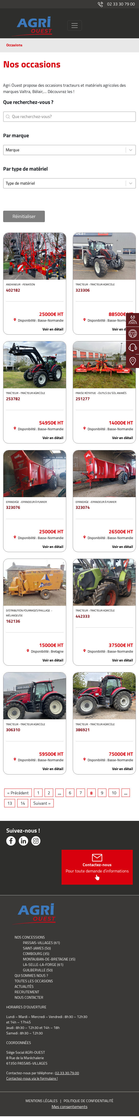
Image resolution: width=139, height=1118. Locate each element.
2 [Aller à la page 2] (49, 793)
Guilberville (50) (38, 970)
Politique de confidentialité (88, 1100)
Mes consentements (69, 1107)
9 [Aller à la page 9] (102, 793)
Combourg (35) (36, 953)
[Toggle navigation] (74, 25)
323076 (13, 507)
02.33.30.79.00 (67, 1073)
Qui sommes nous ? (31, 975)
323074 (83, 507)
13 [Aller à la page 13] (9, 803)
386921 (83, 729)
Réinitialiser (24, 216)
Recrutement (27, 992)
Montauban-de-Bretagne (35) (49, 959)
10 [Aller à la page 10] (114, 793)
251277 (83, 398)
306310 (13, 729)
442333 (83, 616)
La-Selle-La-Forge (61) (43, 964)
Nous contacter (29, 997)
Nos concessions (30, 937)
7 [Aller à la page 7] (81, 793)
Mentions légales (42, 1100)
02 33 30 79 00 (116, 4)
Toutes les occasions (34, 981)
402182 (13, 290)
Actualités (24, 986)
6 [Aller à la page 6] (70, 793)
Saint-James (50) (37, 948)
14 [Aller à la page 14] (22, 803)
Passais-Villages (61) (41, 942)
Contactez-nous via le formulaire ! (32, 1078)
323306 (83, 290)
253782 (13, 398)
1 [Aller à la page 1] (38, 793)
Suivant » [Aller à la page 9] (42, 803)
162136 (13, 621)
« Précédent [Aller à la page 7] (18, 793)
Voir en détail (53, 329)
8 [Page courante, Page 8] (91, 793)
